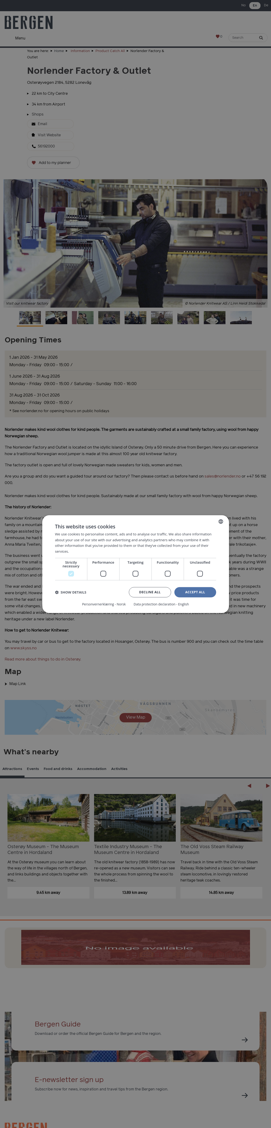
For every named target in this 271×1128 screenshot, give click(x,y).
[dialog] (135, 564)
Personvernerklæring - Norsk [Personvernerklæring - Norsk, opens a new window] (104, 604)
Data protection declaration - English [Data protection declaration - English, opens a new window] (161, 604)
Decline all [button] (150, 592)
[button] (70, 592)
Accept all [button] (195, 592)
